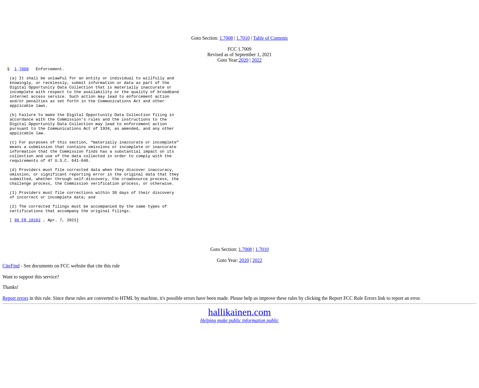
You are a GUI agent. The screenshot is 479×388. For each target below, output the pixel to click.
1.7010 (243, 38)
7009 (24, 69)
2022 (256, 60)
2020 (243, 60)
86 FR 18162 (27, 251)
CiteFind (11, 298)
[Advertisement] (239, 16)
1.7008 (226, 38)
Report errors (15, 331)
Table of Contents (270, 38)
